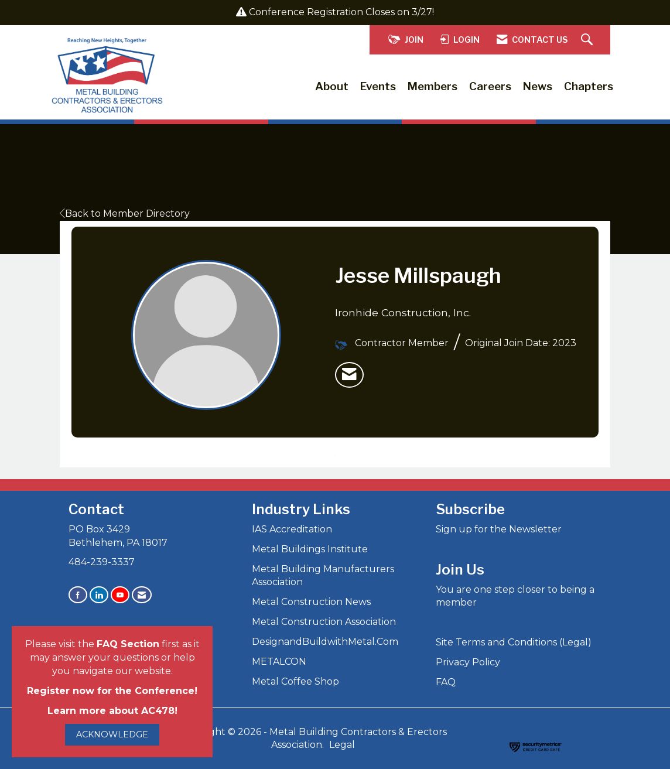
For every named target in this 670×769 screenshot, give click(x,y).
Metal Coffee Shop (295, 681)
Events (378, 86)
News (537, 86)
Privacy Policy (468, 662)
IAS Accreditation (292, 529)
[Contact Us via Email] (142, 594)
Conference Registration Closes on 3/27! (341, 12)
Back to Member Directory (125, 213)
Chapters (588, 86)
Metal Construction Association (324, 621)
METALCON (279, 661)
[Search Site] (588, 40)
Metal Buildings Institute (310, 549)
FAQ (446, 682)
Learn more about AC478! (112, 710)
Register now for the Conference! (112, 690)
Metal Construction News (311, 601)
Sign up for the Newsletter (499, 529)
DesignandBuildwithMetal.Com (325, 641)
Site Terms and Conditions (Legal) (514, 642)
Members (432, 86)
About (331, 86)
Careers (490, 86)
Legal (342, 744)
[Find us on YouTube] (120, 594)
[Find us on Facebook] (78, 594)
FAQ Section (128, 644)
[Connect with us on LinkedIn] (99, 594)
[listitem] (349, 375)
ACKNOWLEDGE (112, 734)
